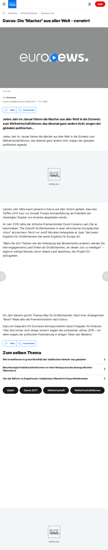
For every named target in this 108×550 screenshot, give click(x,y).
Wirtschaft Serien (29, 13)
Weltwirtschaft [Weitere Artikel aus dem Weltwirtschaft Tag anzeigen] (56, 390)
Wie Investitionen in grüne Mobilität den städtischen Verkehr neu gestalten (44, 359)
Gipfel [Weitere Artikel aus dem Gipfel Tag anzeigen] (10, 390)
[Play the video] (54, 57)
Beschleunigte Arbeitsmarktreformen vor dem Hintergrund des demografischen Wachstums (47, 369)
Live (100, 4)
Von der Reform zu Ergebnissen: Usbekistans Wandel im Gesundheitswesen (45, 378)
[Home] (4, 13)
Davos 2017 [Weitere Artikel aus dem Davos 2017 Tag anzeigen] (31, 390)
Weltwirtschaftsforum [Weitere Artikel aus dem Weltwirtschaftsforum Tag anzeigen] (87, 390)
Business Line (47, 13)
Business (13, 13)
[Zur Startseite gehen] (12, 4)
